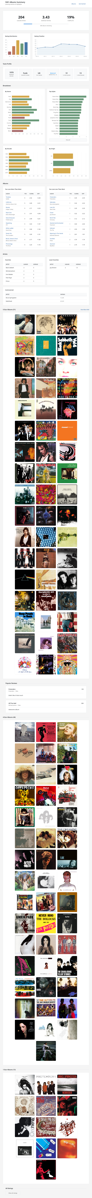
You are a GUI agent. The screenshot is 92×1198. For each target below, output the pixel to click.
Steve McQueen (10, 218)
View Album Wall (85, 309)
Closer (51, 212)
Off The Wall (12, 703)
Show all (68, 140)
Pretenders (53, 197)
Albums (74, 4)
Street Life (9, 233)
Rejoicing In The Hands (56, 233)
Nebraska (52, 202)
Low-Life (52, 207)
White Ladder (9, 228)
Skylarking (9, 223)
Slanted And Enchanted (56, 223)
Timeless (8, 197)
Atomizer (52, 244)
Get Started (82, 4)
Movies (8, 207)
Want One (9, 212)
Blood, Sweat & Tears (12, 238)
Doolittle (52, 238)
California (8, 202)
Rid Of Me (53, 218)
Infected (52, 228)
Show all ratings (13, 1193)
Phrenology (9, 244)
